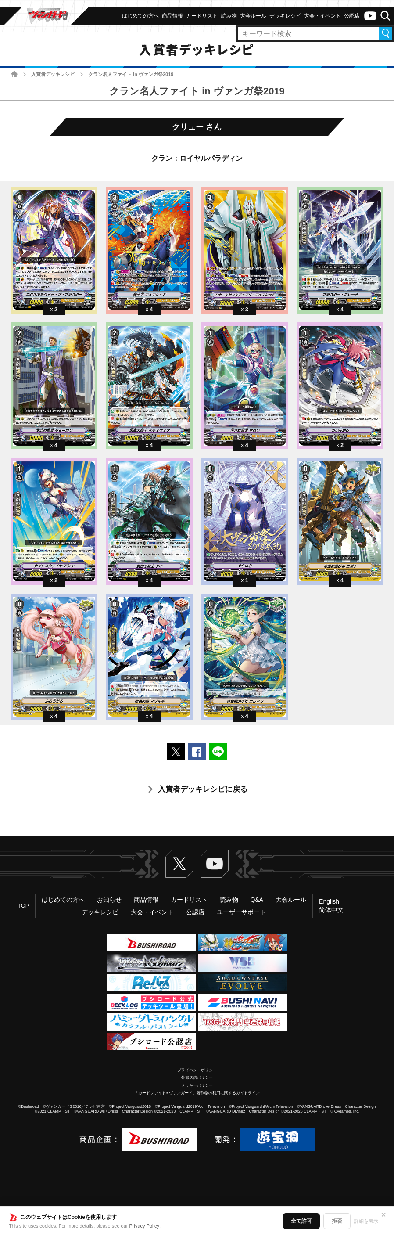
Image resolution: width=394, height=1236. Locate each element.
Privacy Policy (144, 1226)
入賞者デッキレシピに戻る (202, 789)
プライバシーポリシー (197, 1070)
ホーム (14, 74)
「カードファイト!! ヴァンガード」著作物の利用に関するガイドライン (197, 1093)
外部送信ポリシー (197, 1077)
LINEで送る (218, 751)
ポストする (176, 751)
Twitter (179, 864)
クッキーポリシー (197, 1085)
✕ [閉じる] (383, 1214)
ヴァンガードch (370, 16)
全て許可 (301, 1221)
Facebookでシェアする (197, 751)
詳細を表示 (366, 1221)
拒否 (337, 1221)
